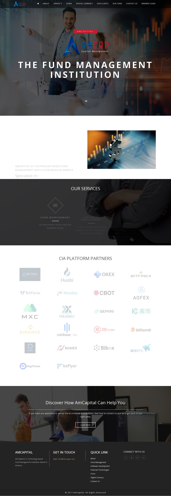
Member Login (148, 3)
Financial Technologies (100, 470)
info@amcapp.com (66, 459)
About (46, 3)
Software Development (100, 466)
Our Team (117, 3)
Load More (85, 425)
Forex (69, 3)
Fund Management (98, 462)
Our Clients (102, 3)
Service (57, 3)
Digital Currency (84, 3)
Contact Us (131, 3)
